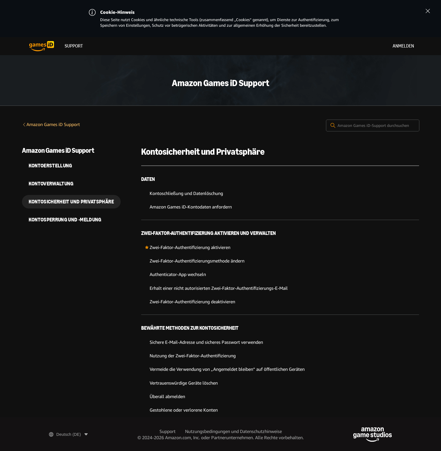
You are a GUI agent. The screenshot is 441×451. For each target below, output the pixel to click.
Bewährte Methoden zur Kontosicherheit (189, 328)
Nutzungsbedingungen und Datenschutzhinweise (233, 431)
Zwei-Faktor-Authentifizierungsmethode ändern (197, 261)
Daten (148, 179)
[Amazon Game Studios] (372, 434)
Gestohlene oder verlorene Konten (184, 410)
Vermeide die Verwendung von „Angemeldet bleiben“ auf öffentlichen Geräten (227, 369)
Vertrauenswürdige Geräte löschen (184, 383)
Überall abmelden (167, 397)
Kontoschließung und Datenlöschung (186, 193)
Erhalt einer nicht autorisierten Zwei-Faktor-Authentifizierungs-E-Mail (219, 288)
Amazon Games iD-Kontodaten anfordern (191, 207)
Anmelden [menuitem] (403, 46)
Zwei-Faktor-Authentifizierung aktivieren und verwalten (208, 233)
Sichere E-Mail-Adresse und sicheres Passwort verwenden (206, 342)
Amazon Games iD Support (51, 124)
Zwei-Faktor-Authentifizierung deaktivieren (192, 302)
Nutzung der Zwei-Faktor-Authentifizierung (193, 356)
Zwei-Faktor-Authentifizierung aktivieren (190, 247)
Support (74, 46)
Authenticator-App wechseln (178, 274)
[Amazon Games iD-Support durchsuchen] (372, 125)
